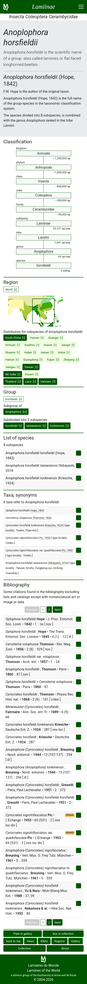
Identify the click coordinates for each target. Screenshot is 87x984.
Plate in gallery (22, 933)
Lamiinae (43, 223)
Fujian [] (53, 359)
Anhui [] (64, 352)
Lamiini (43, 237)
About (65, 948)
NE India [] (12, 374)
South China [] (15, 337)
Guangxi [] (55, 337)
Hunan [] (50, 345)
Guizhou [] (31, 345)
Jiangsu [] (12, 367)
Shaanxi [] (12, 352)
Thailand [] (13, 381)
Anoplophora (43, 251)
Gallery (75, 941)
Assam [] (31, 374)
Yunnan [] (36, 337)
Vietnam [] (47, 381)
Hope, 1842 (37, 510)
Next (58, 609)
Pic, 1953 (44, 537)
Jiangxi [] (68, 345)
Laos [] (30, 381)
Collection (24, 948)
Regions (59, 941)
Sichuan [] (12, 345)
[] (16, 411)
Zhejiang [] (71, 359)
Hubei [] (30, 352)
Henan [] (47, 352)
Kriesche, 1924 (54, 525)
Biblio (44, 941)
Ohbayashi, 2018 (58, 563)
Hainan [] (12, 359)
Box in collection (63, 933)
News (30, 941)
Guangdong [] (32, 359)
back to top (13, 941)
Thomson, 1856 (42, 517)
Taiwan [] (31, 367)
